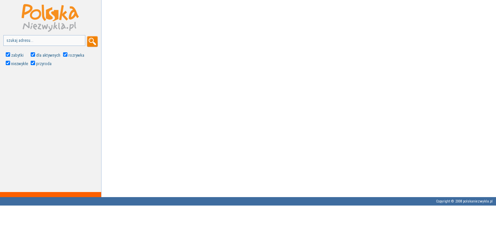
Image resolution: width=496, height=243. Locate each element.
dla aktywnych (48, 55)
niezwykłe (19, 63)
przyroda (44, 63)
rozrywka (76, 55)
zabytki (17, 55)
